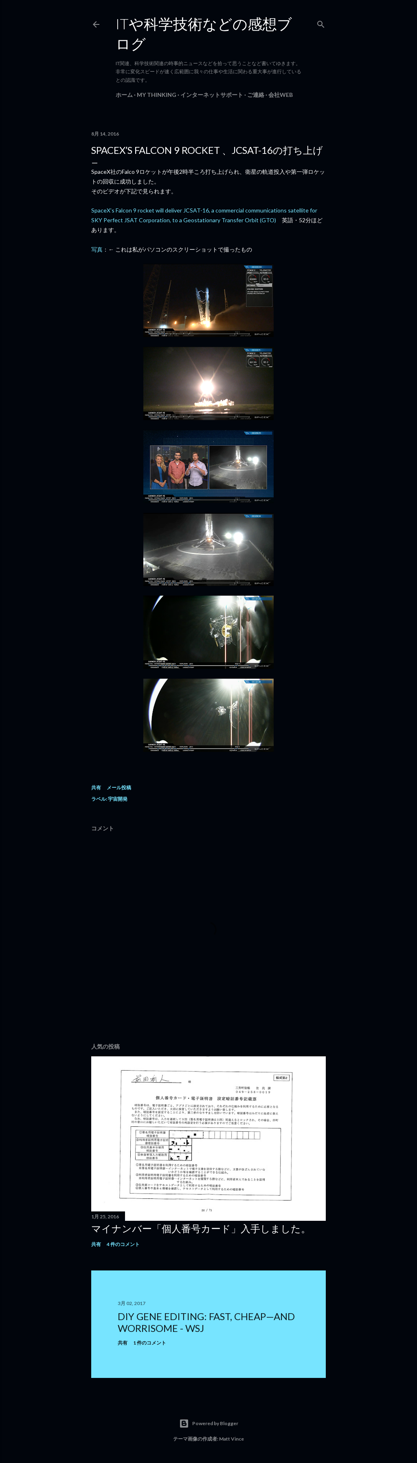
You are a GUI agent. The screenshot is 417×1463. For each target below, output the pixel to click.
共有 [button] (96, 787)
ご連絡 (255, 94)
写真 (97, 249)
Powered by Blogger (208, 1423)
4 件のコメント (123, 1244)
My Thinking (156, 94)
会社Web (280, 94)
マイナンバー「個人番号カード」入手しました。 (201, 1228)
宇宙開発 (117, 799)
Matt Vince (231, 1439)
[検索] (321, 23)
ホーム (124, 94)
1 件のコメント (149, 1343)
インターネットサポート (211, 94)
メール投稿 (119, 787)
